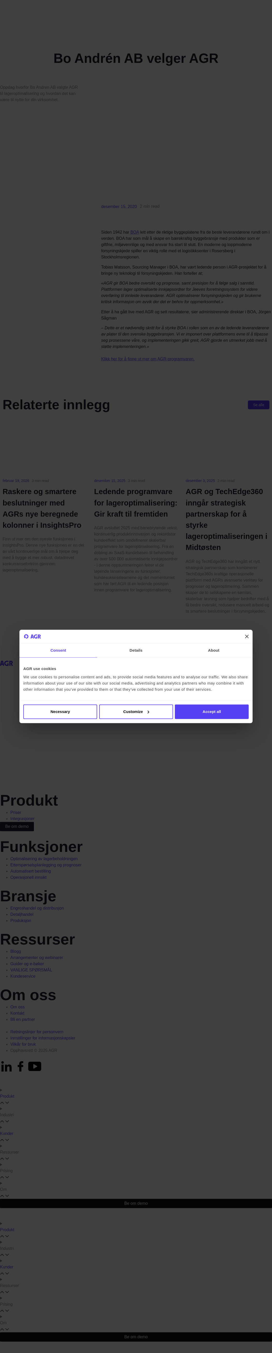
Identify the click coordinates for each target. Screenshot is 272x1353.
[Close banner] (247, 636)
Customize (136, 711)
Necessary (60, 711)
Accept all (212, 711)
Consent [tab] (58, 650)
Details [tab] (136, 650)
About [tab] (213, 650)
